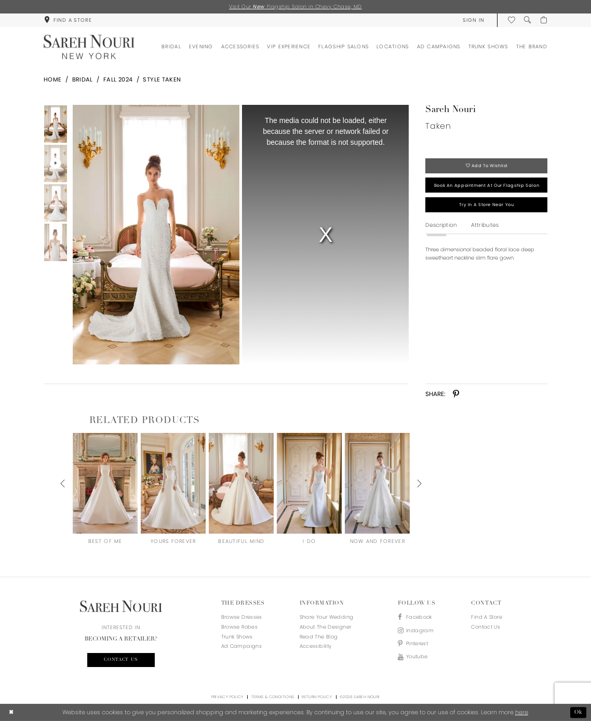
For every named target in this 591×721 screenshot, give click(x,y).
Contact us (121, 659)
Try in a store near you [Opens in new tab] (486, 204)
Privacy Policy (227, 697)
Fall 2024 (117, 79)
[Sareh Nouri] (89, 47)
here (521, 712)
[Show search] (527, 19)
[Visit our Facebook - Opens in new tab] (416, 617)
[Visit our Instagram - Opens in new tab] (416, 631)
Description (441, 225)
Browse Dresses (241, 617)
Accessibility (316, 646)
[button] (473, 19)
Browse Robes (239, 626)
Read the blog (319, 636)
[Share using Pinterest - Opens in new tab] (456, 394)
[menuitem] (68, 19)
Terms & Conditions (272, 697)
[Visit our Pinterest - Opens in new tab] (416, 644)
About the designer (326, 626)
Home (53, 79)
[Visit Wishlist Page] (511, 19)
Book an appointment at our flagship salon (486, 185)
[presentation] (105, 483)
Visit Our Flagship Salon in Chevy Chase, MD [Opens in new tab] (295, 6)
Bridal (82, 79)
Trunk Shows (237, 636)
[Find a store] (68, 19)
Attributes (485, 225)
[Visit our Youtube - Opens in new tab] (416, 657)
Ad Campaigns (241, 646)
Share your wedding (327, 617)
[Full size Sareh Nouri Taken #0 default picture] (155, 234)
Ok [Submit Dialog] (578, 712)
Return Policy (317, 697)
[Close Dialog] (11, 712)
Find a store (486, 617)
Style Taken (162, 79)
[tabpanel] (154, 234)
